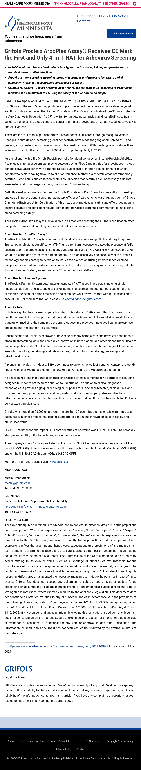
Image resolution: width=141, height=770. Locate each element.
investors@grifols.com (53, 506)
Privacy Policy (63, 749)
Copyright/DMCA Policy (119, 741)
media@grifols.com (17, 483)
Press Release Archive (32, 741)
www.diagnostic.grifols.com (83, 299)
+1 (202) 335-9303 (111, 16)
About (11, 741)
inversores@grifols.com (20, 506)
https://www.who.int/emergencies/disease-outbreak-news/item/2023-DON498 (59, 646)
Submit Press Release (62, 741)
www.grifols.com (60, 461)
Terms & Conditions (90, 741)
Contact (83, 21)
